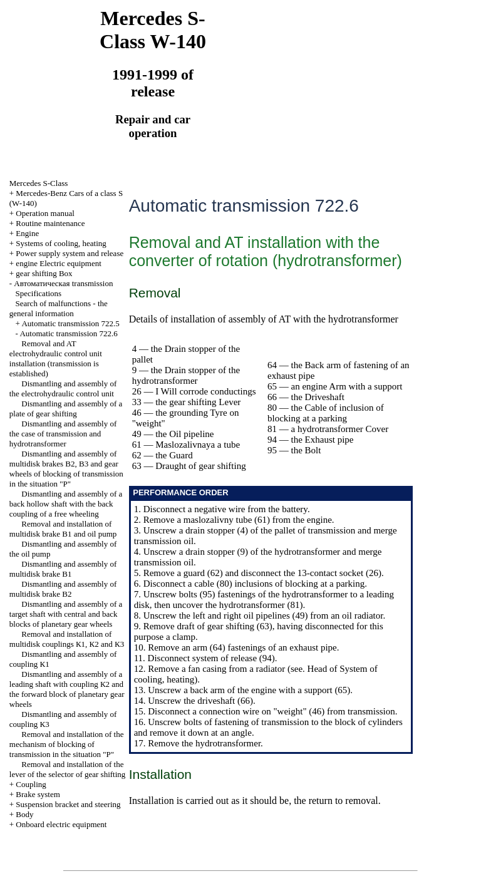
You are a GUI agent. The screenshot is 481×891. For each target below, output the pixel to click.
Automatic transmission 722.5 (70, 323)
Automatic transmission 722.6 (68, 333)
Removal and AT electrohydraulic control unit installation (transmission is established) (55, 358)
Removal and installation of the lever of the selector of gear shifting (67, 769)
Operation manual (45, 213)
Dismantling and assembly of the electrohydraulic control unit (63, 388)
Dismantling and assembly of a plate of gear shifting (66, 408)
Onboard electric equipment (61, 824)
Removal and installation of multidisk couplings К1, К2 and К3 (66, 639)
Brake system (37, 794)
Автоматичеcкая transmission (63, 283)
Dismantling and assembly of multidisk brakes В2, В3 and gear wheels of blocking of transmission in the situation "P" (66, 468)
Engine (27, 233)
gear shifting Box (44, 273)
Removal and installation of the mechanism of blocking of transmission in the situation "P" (66, 744)
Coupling (31, 784)
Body (24, 814)
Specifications (39, 293)
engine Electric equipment (58, 263)
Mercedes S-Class (38, 183)
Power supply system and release (69, 253)
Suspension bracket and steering (68, 804)
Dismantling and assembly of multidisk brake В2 (63, 589)
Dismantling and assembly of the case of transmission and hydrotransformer (63, 433)
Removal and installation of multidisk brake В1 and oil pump (63, 528)
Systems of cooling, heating (61, 243)
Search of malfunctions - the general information (58, 308)
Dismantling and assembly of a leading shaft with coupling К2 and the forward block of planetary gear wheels (67, 689)
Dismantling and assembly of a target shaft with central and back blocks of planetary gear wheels (66, 614)
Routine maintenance (50, 223)
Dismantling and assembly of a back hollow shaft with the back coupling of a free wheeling (66, 503)
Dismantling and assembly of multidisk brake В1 (63, 569)
